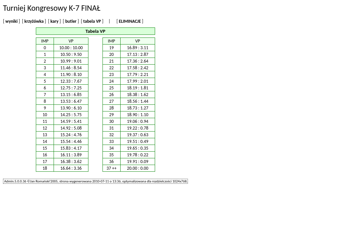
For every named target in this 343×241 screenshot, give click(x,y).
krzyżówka (34, 21)
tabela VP (92, 21)
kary (55, 21)
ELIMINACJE (130, 21)
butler (71, 21)
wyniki (11, 21)
